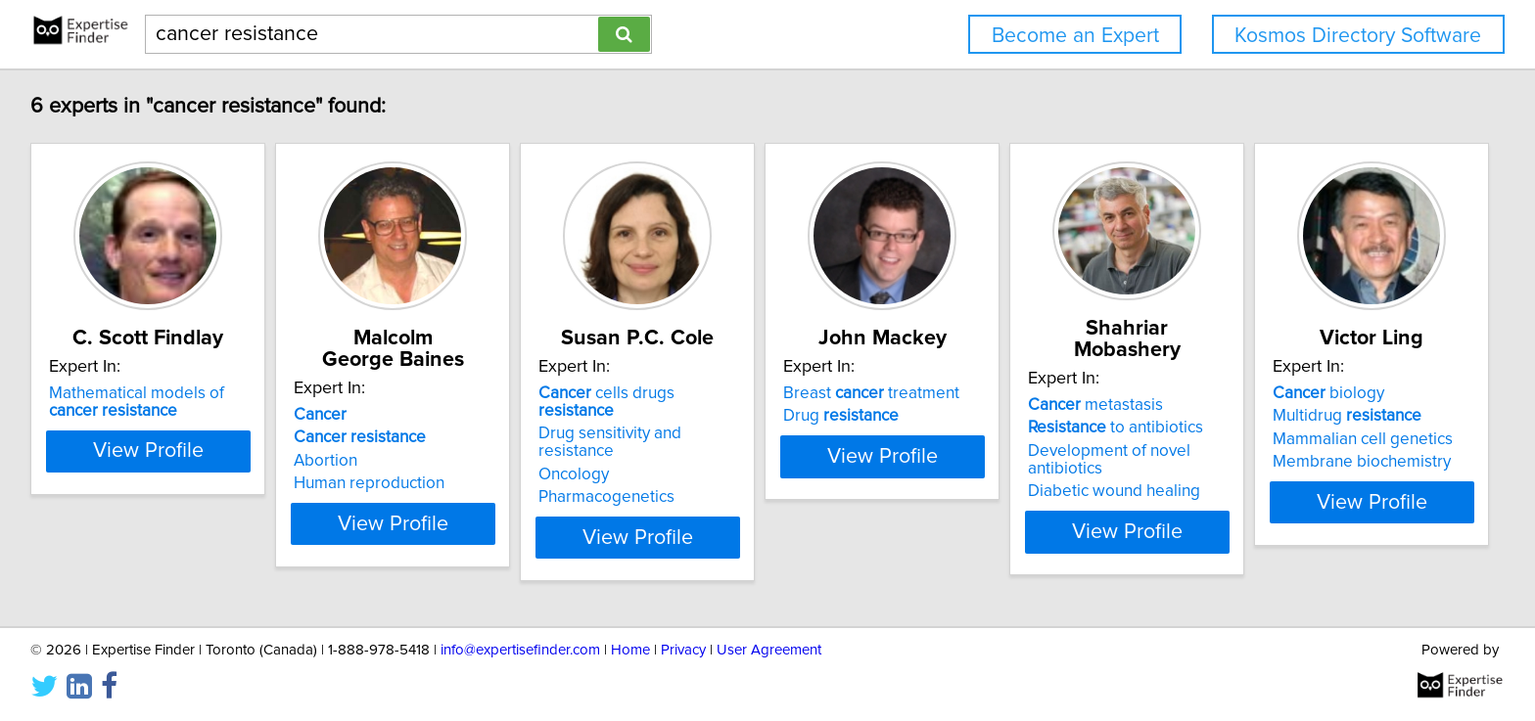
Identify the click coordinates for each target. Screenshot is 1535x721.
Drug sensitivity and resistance (750, 437)
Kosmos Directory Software (1357, 35)
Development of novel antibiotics (1347, 451)
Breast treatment (1021, 415)
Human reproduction (421, 483)
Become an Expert (1075, 35)
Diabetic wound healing (1313, 473)
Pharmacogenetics (707, 483)
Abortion (377, 461)
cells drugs (747, 415)
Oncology (674, 461)
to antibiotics (1314, 427)
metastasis (1294, 405)
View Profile (175, 523)
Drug (990, 437)
